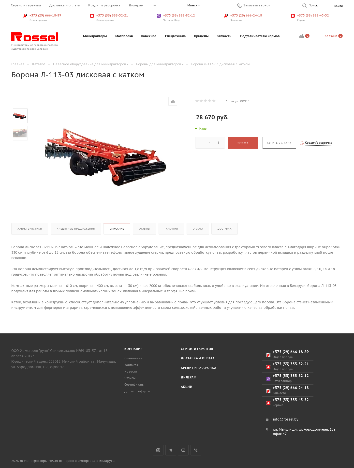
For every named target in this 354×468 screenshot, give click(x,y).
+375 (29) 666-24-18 (243, 18)
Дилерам (188, 377)
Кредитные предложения (76, 228)
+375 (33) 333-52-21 (109, 18)
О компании (133, 358)
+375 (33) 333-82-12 (176, 18)
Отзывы (144, 228)
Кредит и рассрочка (198, 368)
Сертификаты (134, 384)
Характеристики (29, 228)
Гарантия (171, 228)
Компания (133, 349)
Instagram (158, 450)
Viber (196, 450)
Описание (117, 228)
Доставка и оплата (198, 358)
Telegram (170, 450)
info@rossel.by (285, 419)
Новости (130, 371)
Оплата (198, 228)
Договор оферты (137, 391)
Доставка (224, 228)
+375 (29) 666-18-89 (42, 18)
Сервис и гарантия (197, 349)
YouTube (183, 450)
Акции (186, 387)
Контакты (131, 365)
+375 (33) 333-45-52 (310, 18)
